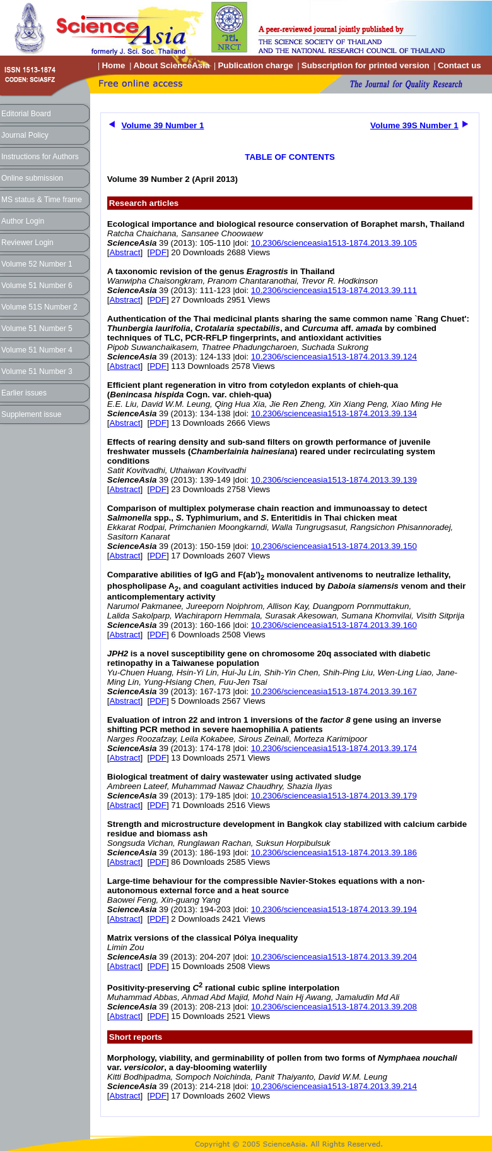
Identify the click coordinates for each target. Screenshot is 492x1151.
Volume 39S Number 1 (414, 125)
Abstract (125, 252)
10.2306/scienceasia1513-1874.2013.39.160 (334, 625)
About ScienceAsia (172, 65)
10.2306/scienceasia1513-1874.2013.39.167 (334, 691)
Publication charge (255, 65)
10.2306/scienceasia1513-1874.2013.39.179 (334, 795)
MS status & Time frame (41, 199)
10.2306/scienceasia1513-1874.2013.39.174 (334, 748)
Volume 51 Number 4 (37, 350)
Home (113, 65)
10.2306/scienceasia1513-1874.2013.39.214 (334, 1086)
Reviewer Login (27, 242)
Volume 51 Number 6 (37, 285)
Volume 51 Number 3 (37, 371)
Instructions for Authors (40, 156)
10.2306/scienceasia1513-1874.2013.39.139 (334, 480)
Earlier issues (24, 393)
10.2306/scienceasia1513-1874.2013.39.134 (334, 413)
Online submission (32, 178)
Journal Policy (25, 135)
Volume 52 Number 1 (37, 264)
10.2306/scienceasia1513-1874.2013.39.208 (334, 1006)
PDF (158, 252)
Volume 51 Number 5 (37, 328)
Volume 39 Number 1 (163, 125)
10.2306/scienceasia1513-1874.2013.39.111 (334, 290)
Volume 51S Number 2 (39, 307)
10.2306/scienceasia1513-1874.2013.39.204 (334, 956)
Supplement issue (31, 414)
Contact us (459, 65)
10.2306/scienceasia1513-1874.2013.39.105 (334, 243)
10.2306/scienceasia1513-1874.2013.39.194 (334, 909)
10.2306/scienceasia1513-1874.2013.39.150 (334, 546)
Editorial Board (26, 113)
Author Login (22, 221)
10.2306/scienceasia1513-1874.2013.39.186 (334, 852)
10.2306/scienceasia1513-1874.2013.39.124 (334, 356)
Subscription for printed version (366, 65)
